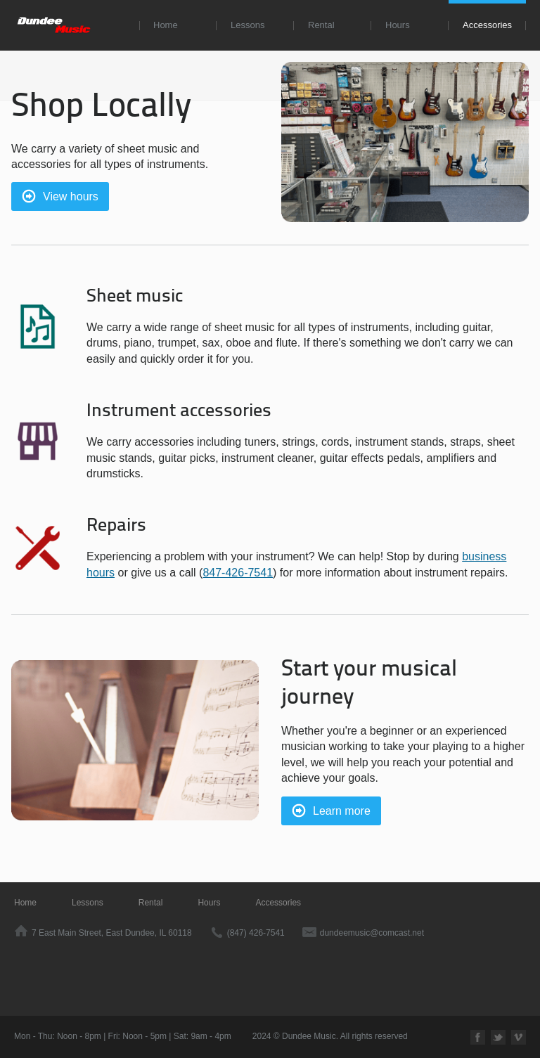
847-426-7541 (237, 573)
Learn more (342, 811)
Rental (321, 25)
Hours (397, 25)
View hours (70, 196)
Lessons (247, 25)
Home (165, 25)
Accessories (487, 25)
